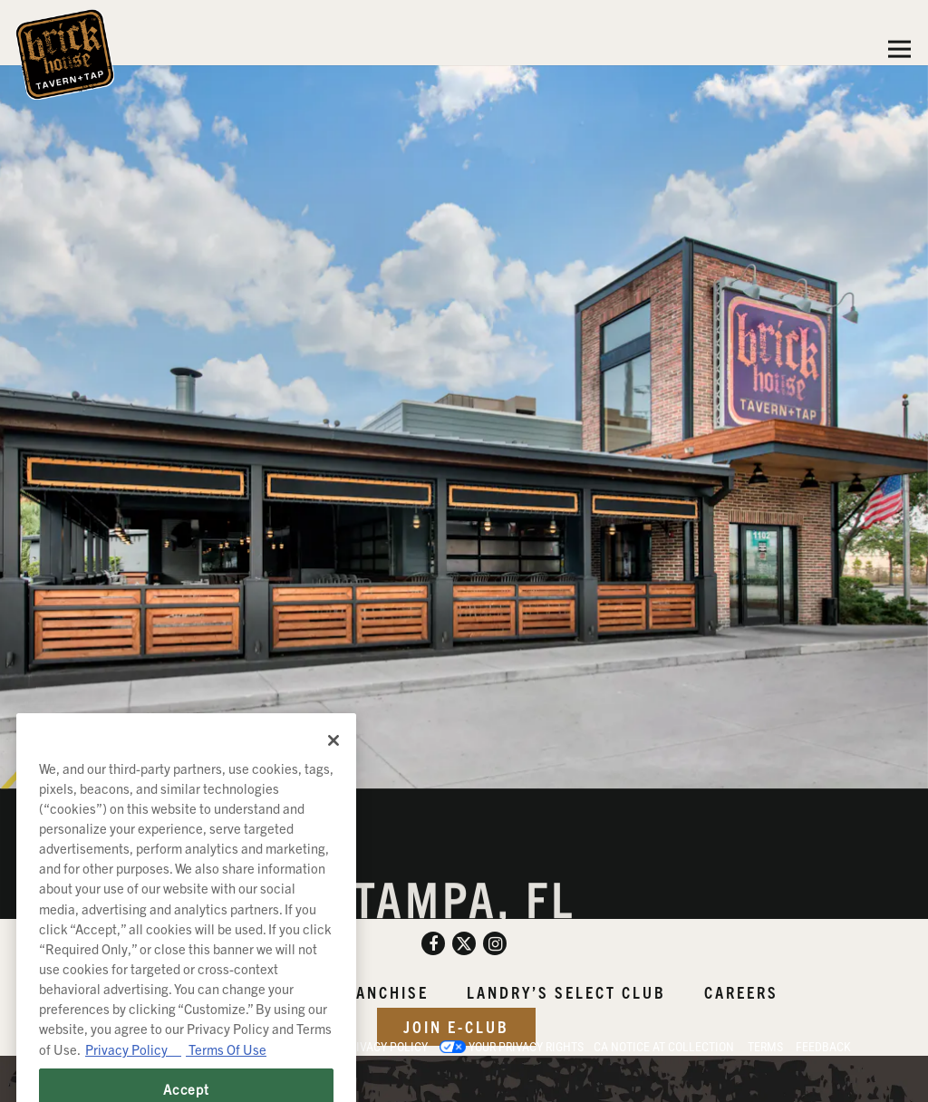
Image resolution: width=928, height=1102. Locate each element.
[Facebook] (433, 943)
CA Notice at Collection (664, 1046)
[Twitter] (464, 943)
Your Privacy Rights (526, 1046)
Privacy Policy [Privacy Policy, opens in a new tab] (133, 1081)
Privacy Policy (385, 1046)
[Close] (333, 773)
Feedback (823, 1046)
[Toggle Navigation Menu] (899, 49)
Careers (741, 991)
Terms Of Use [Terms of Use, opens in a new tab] (226, 1081)
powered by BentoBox (94, 1078)
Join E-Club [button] (456, 1026)
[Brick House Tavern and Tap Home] (65, 52)
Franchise (382, 991)
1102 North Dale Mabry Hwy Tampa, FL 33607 (464, 914)
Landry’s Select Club (566, 991)
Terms (765, 1046)
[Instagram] (495, 943)
